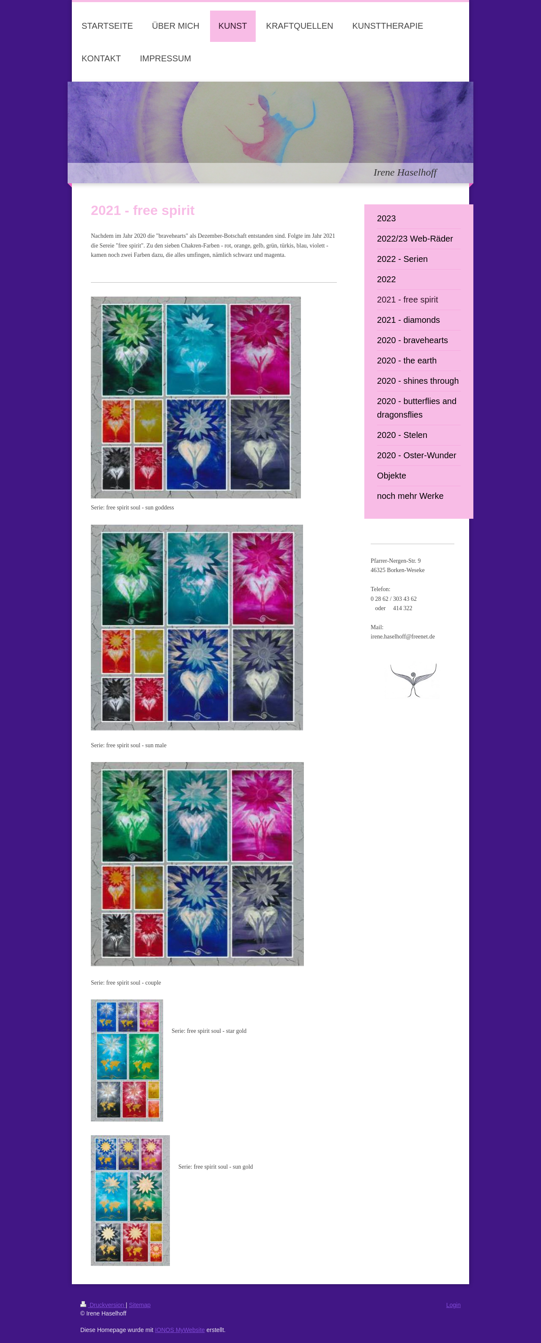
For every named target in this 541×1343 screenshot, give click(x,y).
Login (453, 1305)
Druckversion (103, 1305)
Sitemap (139, 1305)
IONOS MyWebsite (180, 1329)
